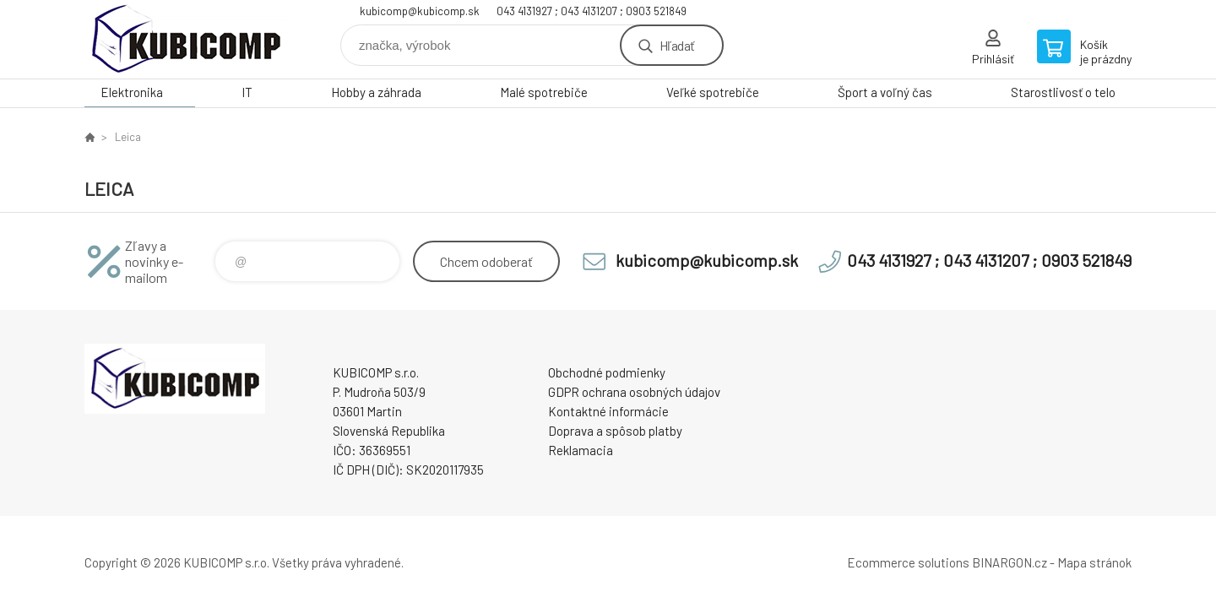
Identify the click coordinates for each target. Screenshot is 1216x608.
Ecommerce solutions (908, 562)
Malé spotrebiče (544, 92)
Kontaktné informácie (608, 411)
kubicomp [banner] (185, 39)
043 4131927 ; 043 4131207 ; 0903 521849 (592, 11)
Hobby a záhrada (376, 92)
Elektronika (131, 92)
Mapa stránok (1094, 562)
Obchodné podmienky (606, 372)
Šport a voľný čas (885, 92)
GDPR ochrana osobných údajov (634, 391)
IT (247, 92)
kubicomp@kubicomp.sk (420, 11)
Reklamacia (580, 450)
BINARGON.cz (1009, 562)
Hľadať (677, 45)
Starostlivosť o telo (1063, 92)
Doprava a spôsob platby (615, 430)
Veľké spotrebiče (712, 92)
